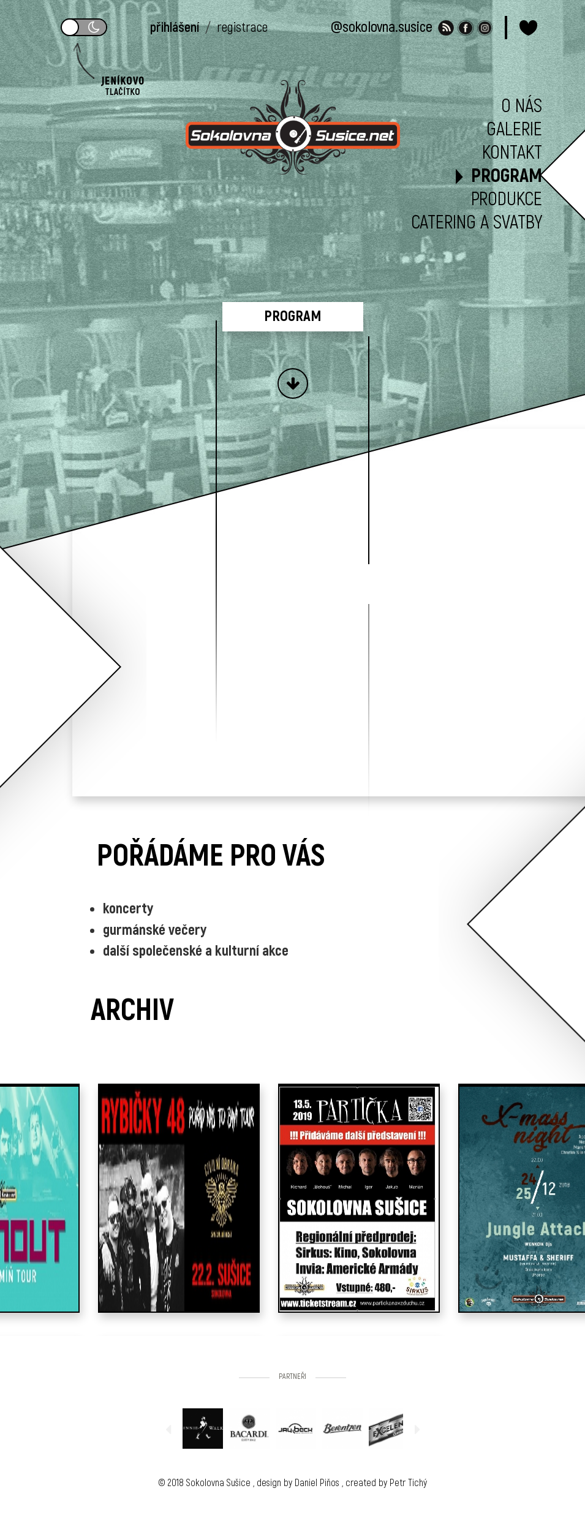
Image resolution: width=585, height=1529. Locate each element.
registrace (242, 27)
